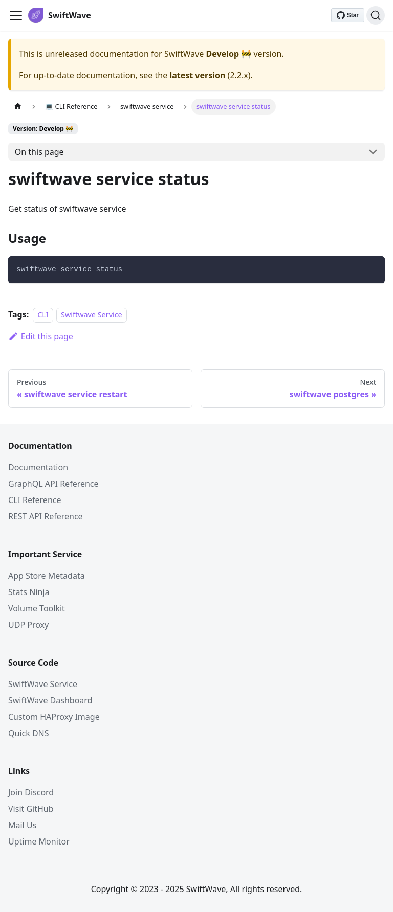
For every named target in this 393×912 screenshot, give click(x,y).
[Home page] (18, 107)
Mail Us (22, 825)
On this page (39, 151)
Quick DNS (28, 733)
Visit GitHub (31, 808)
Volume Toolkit (36, 608)
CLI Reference (34, 500)
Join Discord (31, 792)
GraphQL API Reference (53, 483)
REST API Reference (45, 516)
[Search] (375, 15)
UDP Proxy (28, 624)
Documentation (38, 467)
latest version (197, 75)
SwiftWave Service (42, 684)
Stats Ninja (28, 592)
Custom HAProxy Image (54, 716)
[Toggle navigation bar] (16, 15)
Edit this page (40, 336)
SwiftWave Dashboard (50, 700)
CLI (43, 315)
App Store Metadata (46, 575)
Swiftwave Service (91, 315)
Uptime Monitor (39, 841)
